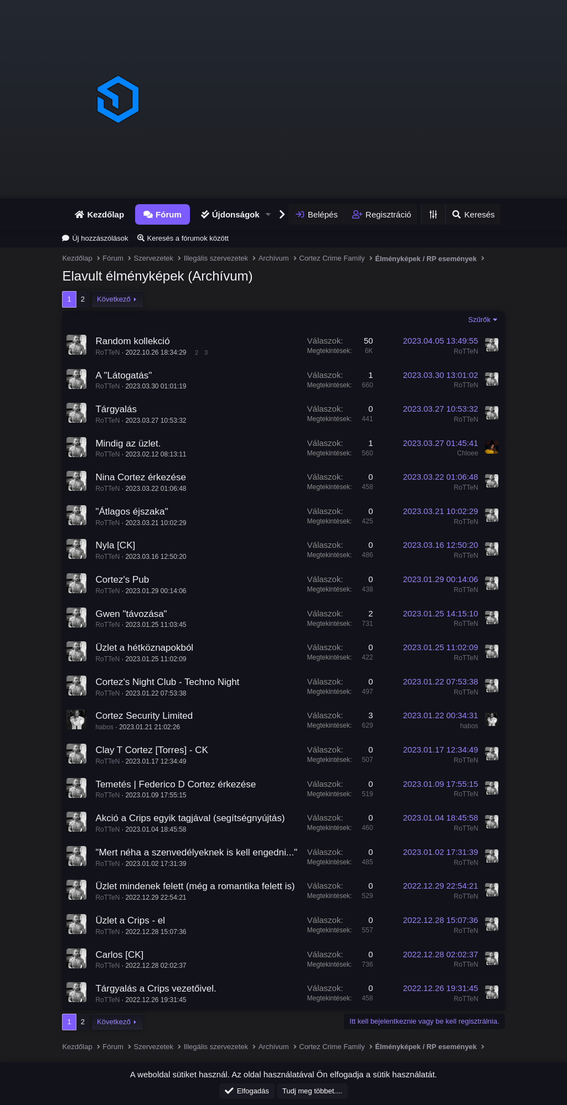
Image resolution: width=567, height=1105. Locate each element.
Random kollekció (132, 341)
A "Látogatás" (123, 375)
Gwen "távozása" (131, 614)
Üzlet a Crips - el (130, 920)
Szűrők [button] (479, 319)
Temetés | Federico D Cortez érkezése (175, 784)
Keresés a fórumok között (188, 238)
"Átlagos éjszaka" (131, 511)
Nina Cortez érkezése (140, 477)
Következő (114, 299)
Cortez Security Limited (144, 715)
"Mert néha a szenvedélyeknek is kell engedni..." (196, 852)
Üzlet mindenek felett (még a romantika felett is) (195, 886)
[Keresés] (472, 214)
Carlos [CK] (119, 955)
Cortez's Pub (122, 579)
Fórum (169, 214)
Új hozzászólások (100, 238)
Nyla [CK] (115, 545)
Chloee (467, 453)
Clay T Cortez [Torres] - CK (151, 750)
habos (104, 727)
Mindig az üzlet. (128, 443)
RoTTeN (107, 352)
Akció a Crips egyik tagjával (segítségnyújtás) (190, 818)
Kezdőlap (105, 214)
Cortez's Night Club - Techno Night (167, 682)
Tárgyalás (116, 409)
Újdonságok (236, 214)
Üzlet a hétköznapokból (144, 647)
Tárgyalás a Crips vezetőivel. (155, 988)
